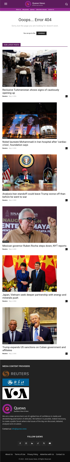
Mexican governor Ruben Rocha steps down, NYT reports (34, 245)
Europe (5, 138)
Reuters (5, 96)
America (5, 190)
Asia (4, 86)
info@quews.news (19, 429)
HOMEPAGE (41, 33)
